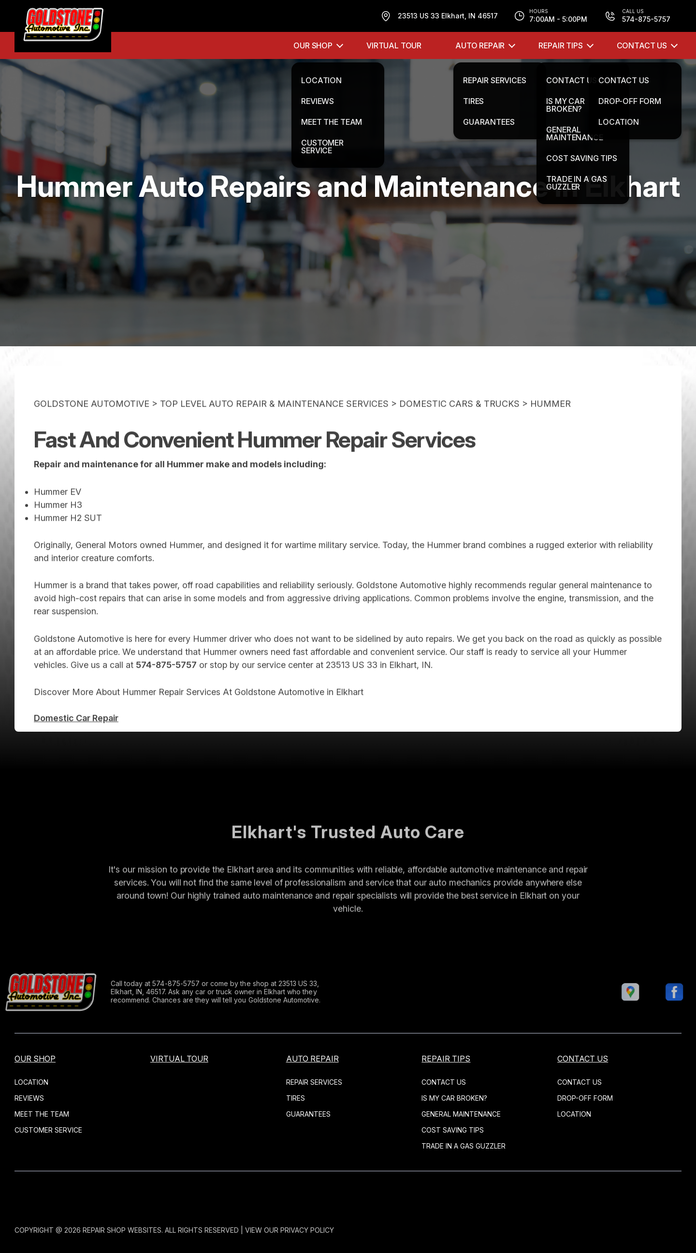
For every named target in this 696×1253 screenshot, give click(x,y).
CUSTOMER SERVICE (48, 1130)
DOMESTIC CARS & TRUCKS (459, 422)
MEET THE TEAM (41, 1114)
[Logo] (62, 26)
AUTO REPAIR (480, 45)
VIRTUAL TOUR (393, 45)
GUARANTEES (308, 1114)
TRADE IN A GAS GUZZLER (463, 1146)
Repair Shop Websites (122, 1230)
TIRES (295, 1098)
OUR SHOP (313, 45)
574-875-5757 (166, 683)
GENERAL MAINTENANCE (461, 1114)
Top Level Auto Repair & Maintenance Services (274, 422)
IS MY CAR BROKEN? (454, 1098)
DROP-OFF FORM (585, 1098)
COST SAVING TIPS (452, 1130)
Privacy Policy (307, 1230)
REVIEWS (29, 1098)
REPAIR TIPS (560, 45)
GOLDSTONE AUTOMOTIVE (91, 422)
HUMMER (550, 422)
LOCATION (31, 1082)
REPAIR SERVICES (314, 1082)
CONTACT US (642, 45)
